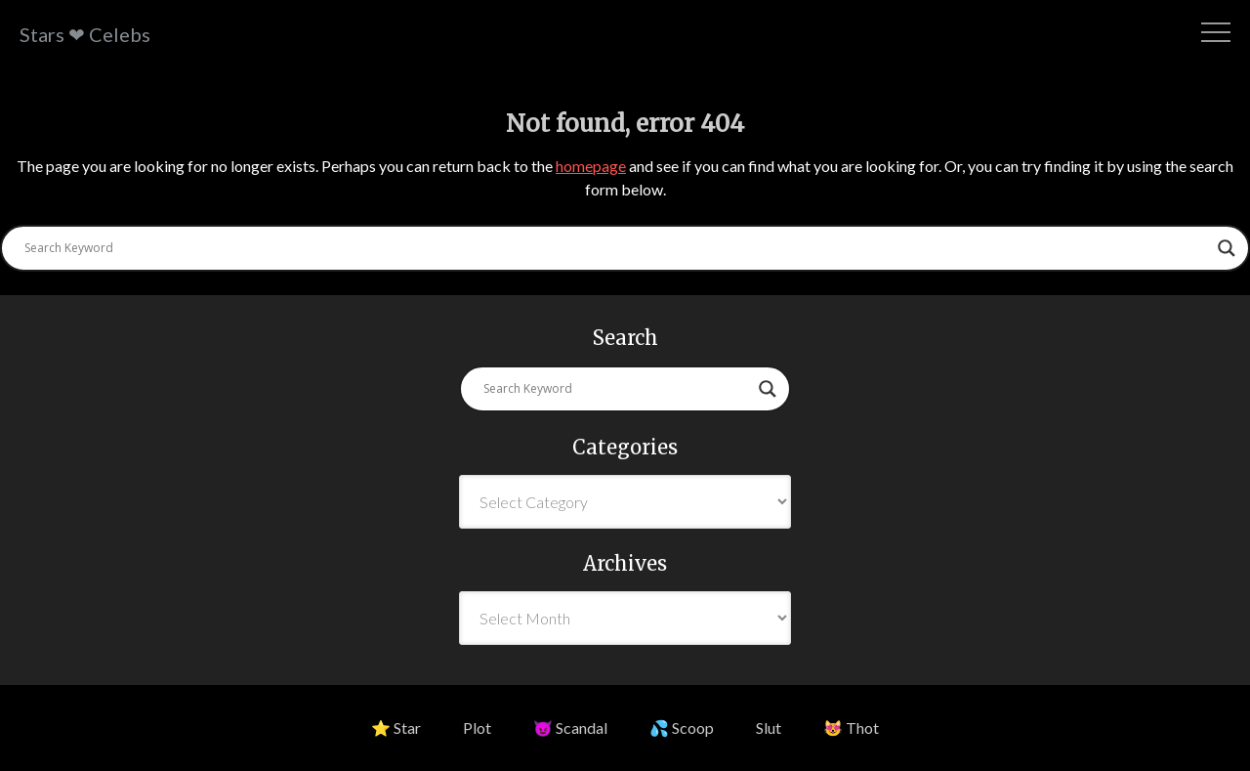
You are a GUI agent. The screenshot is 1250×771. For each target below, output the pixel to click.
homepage (591, 165)
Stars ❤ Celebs (85, 34)
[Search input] (616, 248)
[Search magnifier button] (1226, 248)
